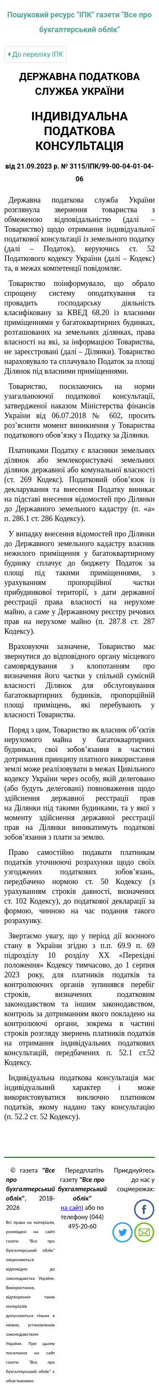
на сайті (72, 1208)
